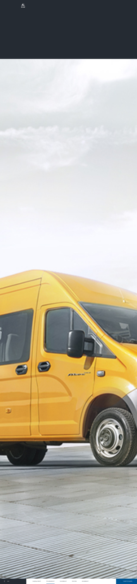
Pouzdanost (50, 522)
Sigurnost (63, 522)
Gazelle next (37, 522)
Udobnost (85, 522)
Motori (74, 522)
